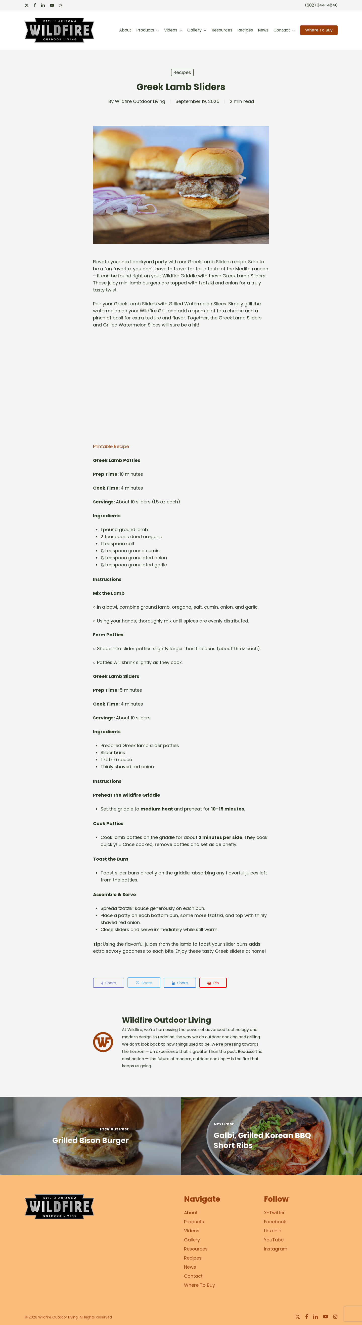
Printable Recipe (111, 446)
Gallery (192, 1240)
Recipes (182, 72)
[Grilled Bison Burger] (90, 1136)
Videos (191, 1231)
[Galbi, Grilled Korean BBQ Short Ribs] (271, 1136)
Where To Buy (199, 1285)
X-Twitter (274, 1212)
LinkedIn (272, 1231)
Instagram (275, 1249)
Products (194, 1222)
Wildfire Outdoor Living (140, 101)
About (191, 1212)
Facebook (275, 1222)
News (190, 1267)
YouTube (274, 1240)
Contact (193, 1276)
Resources (196, 1249)
